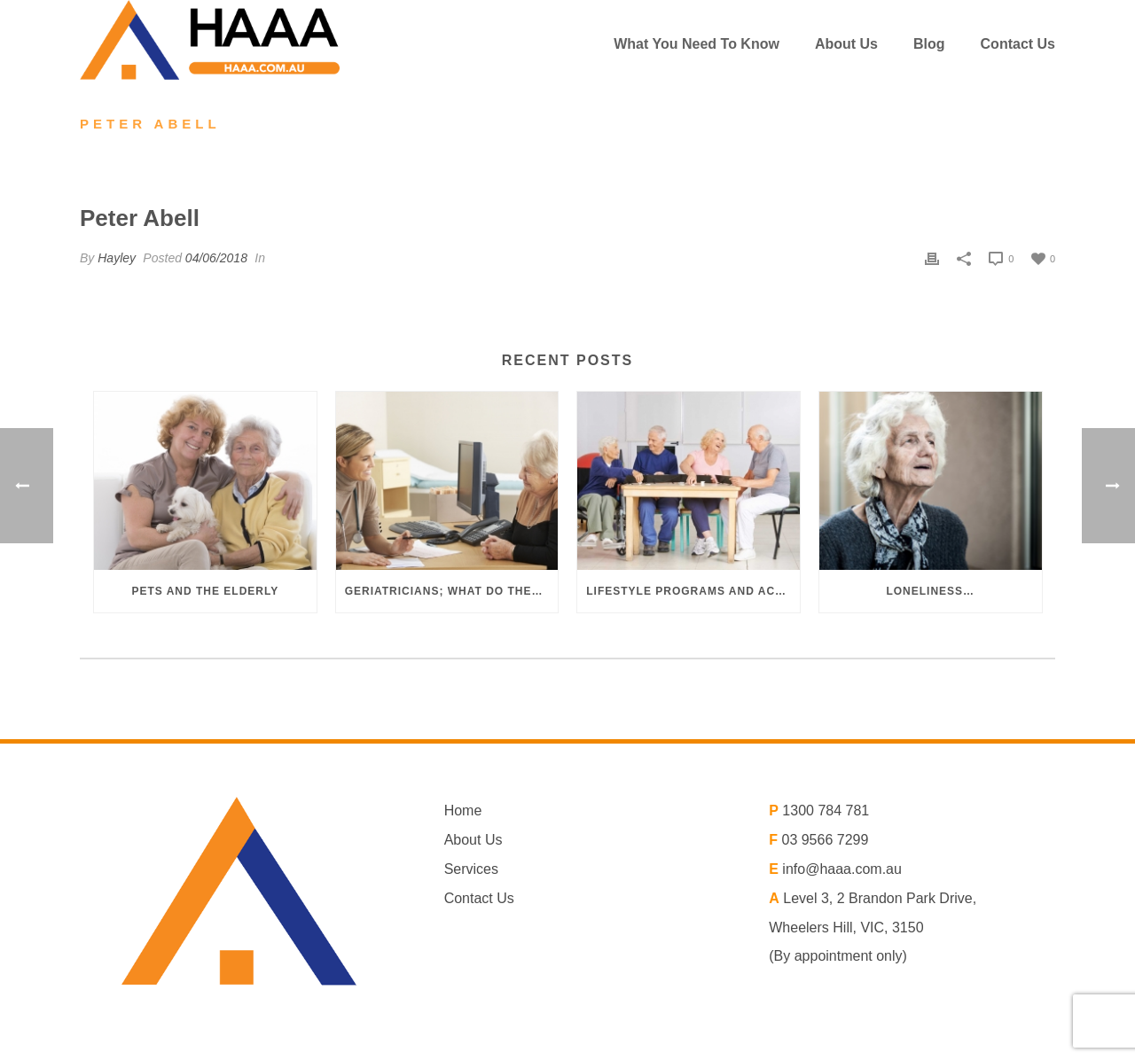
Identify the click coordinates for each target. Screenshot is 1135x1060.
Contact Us (1018, 43)
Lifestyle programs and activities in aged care (693, 591)
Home (463, 810)
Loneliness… (930, 591)
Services (471, 869)
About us (846, 43)
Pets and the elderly (204, 591)
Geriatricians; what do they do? (452, 591)
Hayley (117, 258)
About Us (473, 839)
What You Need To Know (696, 43)
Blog (929, 43)
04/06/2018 (216, 258)
